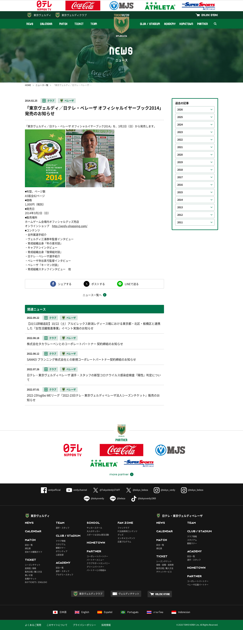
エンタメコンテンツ (126, 538)
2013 (180, 207)
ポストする (98, 284)
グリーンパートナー (95, 566)
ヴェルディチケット (128, 593)
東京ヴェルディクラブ (74, 15)
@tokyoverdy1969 (143, 498)
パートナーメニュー (95, 559)
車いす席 (29, 575)
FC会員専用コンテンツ (127, 531)
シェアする (64, 284)
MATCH (63, 23)
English (82, 612)
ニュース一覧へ (92, 295)
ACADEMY (169, 23)
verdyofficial (50, 490)
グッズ (120, 534)
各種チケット (31, 578)
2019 (180, 162)
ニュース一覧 (42, 85)
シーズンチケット (32, 564)
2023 (180, 132)
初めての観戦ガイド (33, 551)
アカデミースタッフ (64, 574)
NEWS (29, 23)
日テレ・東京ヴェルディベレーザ (182, 516)
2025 (180, 117)
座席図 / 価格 (30, 568)
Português (130, 612)
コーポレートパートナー (97, 556)
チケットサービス (164, 571)
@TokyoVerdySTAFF (106, 490)
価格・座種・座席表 (165, 564)
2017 (180, 177)
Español (104, 612)
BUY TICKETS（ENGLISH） (36, 582)
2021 (180, 147)
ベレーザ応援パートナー (197, 584)
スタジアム (60, 544)
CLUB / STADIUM (150, 23)
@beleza (117, 498)
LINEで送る (132, 284)
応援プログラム (124, 541)
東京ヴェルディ (42, 15)
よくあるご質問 (33, 625)
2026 (180, 109)
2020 (180, 154)
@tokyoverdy (94, 498)
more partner (119, 474)
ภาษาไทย (155, 612)
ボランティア (61, 551)
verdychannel (76, 490)
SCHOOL (93, 522)
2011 (180, 222)
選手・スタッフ (62, 527)
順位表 (28, 548)
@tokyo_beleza (137, 490)
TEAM (94, 23)
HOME (28, 85)
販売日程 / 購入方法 (33, 571)
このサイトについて (57, 625)
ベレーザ (69, 100)
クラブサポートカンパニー (98, 563)
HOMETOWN (186, 23)
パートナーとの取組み (96, 570)
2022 (180, 139)
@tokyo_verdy (164, 490)
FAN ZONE (125, 522)
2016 (180, 184)
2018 (180, 169)
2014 (180, 200)
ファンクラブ (123, 527)
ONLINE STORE (209, 14)
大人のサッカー (93, 531)
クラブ (50, 100)
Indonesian (181, 612)
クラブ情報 (60, 540)
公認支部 (60, 554)
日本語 (59, 612)
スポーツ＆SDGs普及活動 (98, 534)
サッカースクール (94, 527)
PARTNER (202, 23)
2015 (180, 192)
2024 (180, 124)
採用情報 (106, 625)
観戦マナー (60, 547)
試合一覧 (29, 544)
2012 (180, 215)
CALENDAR (46, 23)
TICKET (79, 23)
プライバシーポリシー (84, 625)
